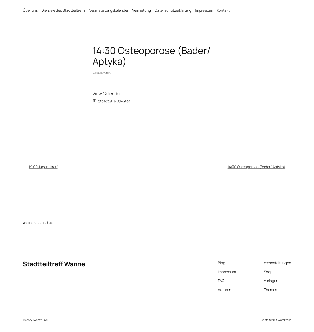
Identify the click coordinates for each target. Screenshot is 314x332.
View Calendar (107, 94)
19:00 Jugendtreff (43, 166)
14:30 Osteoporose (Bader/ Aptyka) (256, 166)
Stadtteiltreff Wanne (54, 263)
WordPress (284, 320)
